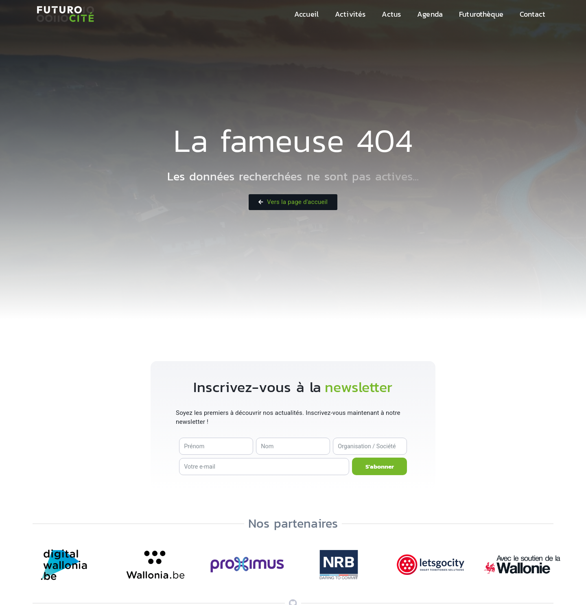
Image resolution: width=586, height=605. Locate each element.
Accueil (306, 14)
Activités (350, 14)
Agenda (430, 14)
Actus (391, 14)
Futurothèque (481, 14)
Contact (532, 14)
